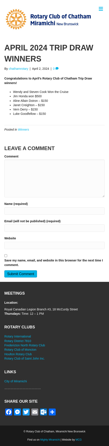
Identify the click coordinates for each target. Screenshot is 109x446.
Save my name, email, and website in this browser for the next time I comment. (53, 262)
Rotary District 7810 (17, 341)
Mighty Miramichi (50, 439)
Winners (23, 129)
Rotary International (17, 336)
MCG (78, 439)
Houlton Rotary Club (18, 354)
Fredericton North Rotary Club (24, 345)
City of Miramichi (15, 381)
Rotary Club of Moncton (20, 349)
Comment (11, 156)
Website (10, 238)
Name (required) (16, 204)
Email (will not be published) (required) (32, 221)
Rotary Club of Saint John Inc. (24, 358)
